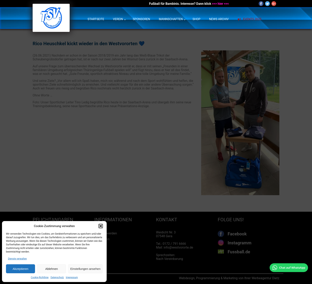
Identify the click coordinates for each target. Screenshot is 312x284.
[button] (101, 226)
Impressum (72, 277)
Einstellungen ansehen (85, 268)
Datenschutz (57, 277)
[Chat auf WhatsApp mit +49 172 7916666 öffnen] (289, 267)
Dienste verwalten (17, 258)
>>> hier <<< (220, 4)
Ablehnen (51, 268)
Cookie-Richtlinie (40, 277)
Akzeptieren (20, 268)
